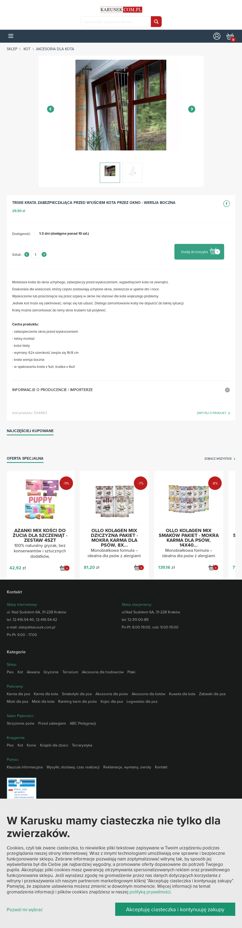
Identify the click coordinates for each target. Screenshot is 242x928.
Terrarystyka (82, 745)
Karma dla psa (18, 694)
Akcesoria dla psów (111, 694)
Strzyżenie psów (20, 723)
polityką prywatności (150, 892)
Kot (27, 49)
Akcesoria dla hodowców (103, 672)
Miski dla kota (43, 701)
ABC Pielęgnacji (83, 723)
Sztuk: (17, 254)
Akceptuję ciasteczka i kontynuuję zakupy (175, 909)
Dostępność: (21, 233)
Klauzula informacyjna (25, 767)
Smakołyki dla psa (77, 694)
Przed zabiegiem (52, 723)
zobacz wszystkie (218, 459)
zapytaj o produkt (211, 413)
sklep (12, 49)
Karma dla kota (46, 694)
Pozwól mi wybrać (25, 910)
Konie (31, 745)
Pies (10, 672)
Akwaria (33, 672)
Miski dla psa (17, 701)
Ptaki (131, 672)
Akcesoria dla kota (55, 49)
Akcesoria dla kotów (148, 694)
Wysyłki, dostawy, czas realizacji (73, 767)
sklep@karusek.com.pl (36, 627)
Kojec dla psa (112, 701)
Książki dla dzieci (54, 745)
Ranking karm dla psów (77, 701)
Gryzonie (51, 672)
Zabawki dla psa (212, 694)
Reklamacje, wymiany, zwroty (127, 767)
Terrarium (70, 672)
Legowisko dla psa (142, 701)
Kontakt (161, 767)
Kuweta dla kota (182, 694)
